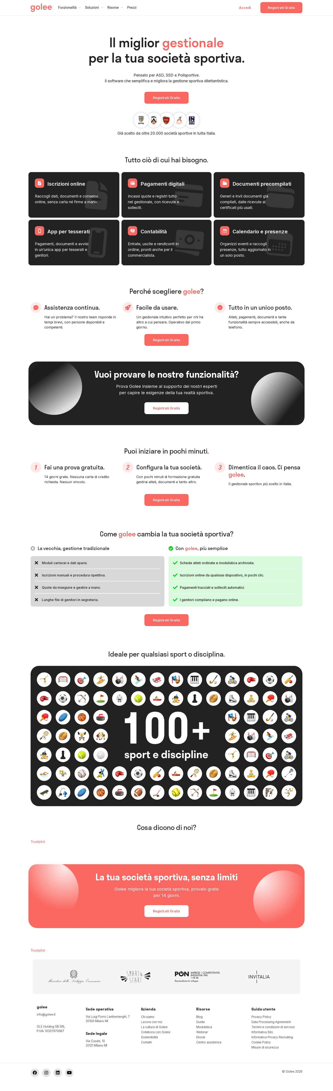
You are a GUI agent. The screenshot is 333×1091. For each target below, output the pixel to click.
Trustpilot (38, 842)
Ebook (200, 1037)
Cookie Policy (261, 1042)
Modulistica (204, 1027)
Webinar (202, 1032)
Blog (199, 1017)
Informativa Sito (262, 1032)
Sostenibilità (149, 1037)
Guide (200, 1022)
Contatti (146, 1042)
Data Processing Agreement (271, 1022)
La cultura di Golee (154, 1027)
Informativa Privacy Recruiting (272, 1037)
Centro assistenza (208, 1042)
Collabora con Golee (155, 1032)
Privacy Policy (261, 1017)
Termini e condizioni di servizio (273, 1027)
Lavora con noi (151, 1022)
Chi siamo (147, 1017)
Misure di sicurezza (265, 1047)
